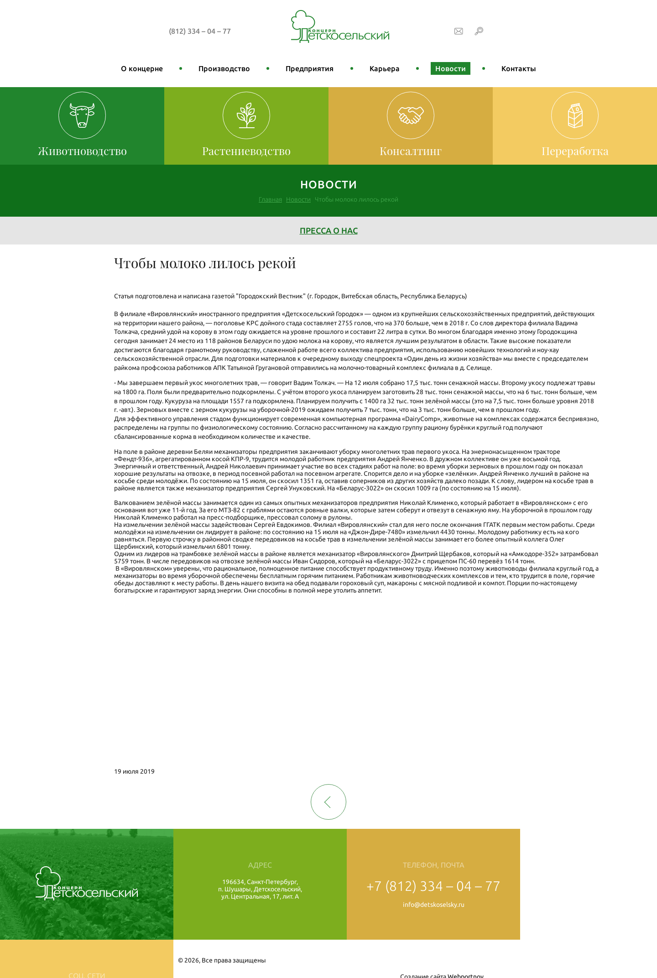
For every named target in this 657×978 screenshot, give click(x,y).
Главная (270, 199)
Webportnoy (621, 960)
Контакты (518, 68)
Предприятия (310, 68)
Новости (450, 68)
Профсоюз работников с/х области (575, 906)
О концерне (142, 68)
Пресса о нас (329, 230)
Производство (224, 68)
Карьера (385, 68)
